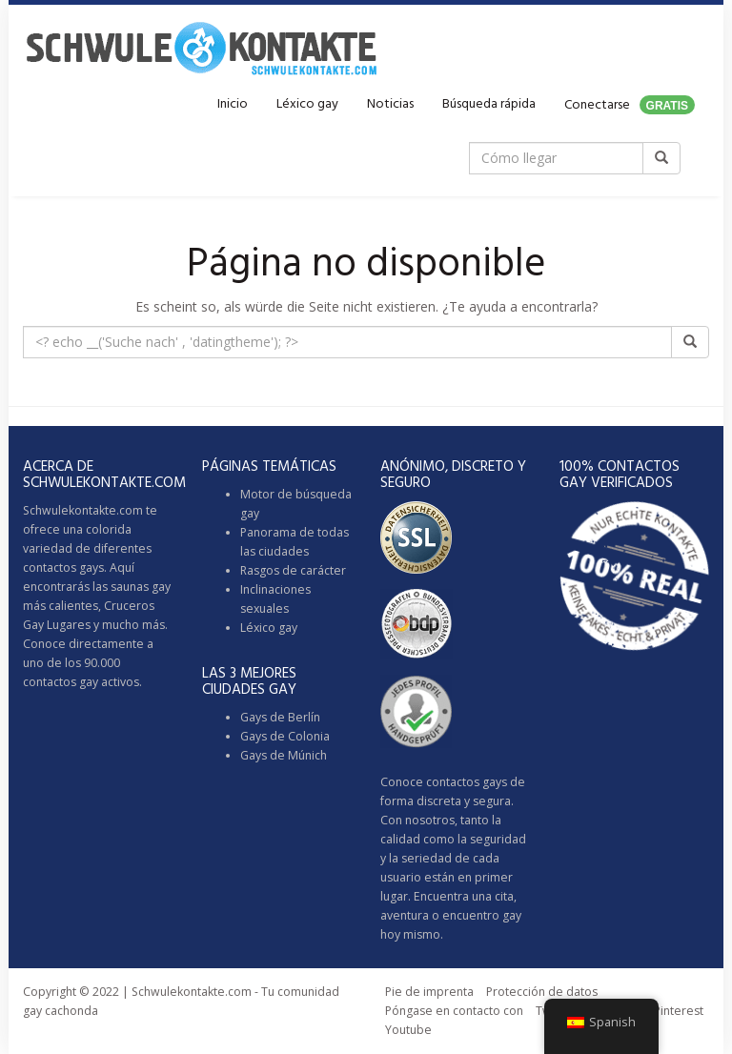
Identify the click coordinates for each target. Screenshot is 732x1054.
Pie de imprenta (429, 991)
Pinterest (678, 1011)
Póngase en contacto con (454, 1011)
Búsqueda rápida (489, 104)
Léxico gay (307, 104)
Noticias (390, 104)
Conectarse (629, 105)
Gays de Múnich (283, 755)
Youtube (408, 1030)
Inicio (232, 104)
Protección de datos (542, 991)
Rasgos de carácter (293, 570)
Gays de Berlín (280, 717)
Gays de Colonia (285, 736)
